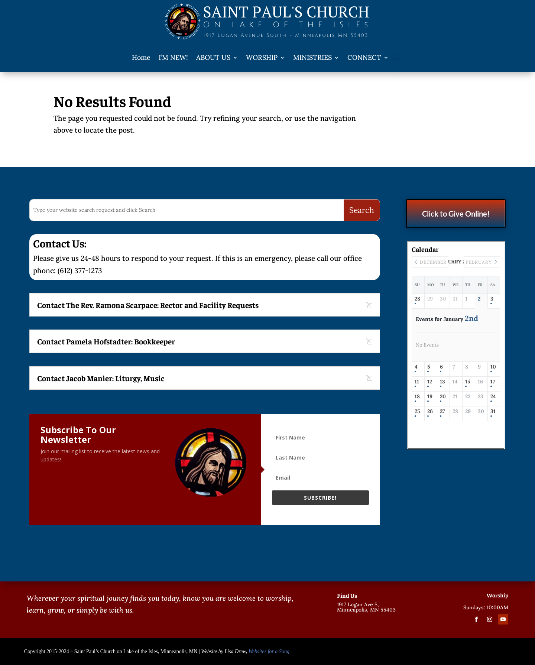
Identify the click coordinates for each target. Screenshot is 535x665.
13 (442, 382)
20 (443, 396)
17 (492, 382)
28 (417, 299)
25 (417, 411)
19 (429, 396)
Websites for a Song (269, 651)
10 (493, 367)
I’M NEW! (173, 57)
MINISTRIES (312, 57)
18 (417, 396)
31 (493, 411)
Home (141, 57)
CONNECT (364, 57)
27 (442, 411)
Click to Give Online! (456, 213)
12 (429, 382)
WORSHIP (262, 57)
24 (493, 396)
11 (417, 382)
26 (430, 411)
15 (467, 382)
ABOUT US (213, 57)
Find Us (347, 595)
